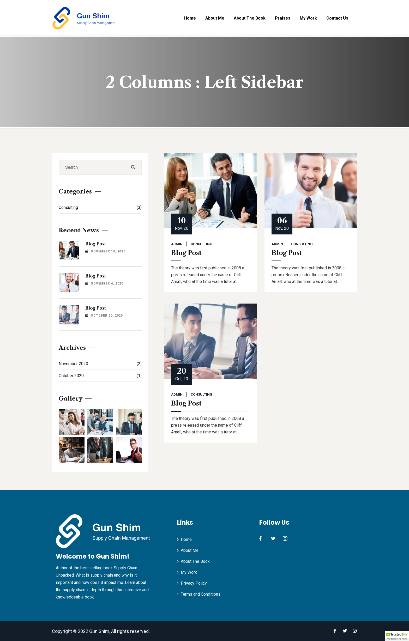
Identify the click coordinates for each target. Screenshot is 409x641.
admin (177, 244)
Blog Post (186, 253)
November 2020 (100, 363)
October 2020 (100, 375)
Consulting (201, 244)
